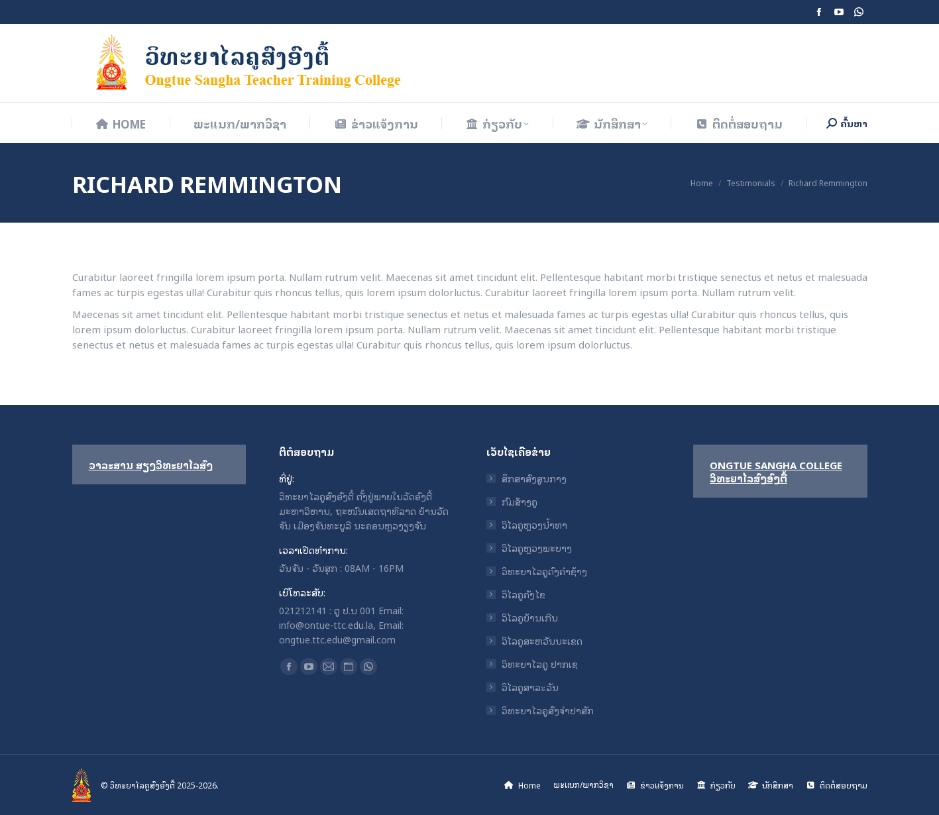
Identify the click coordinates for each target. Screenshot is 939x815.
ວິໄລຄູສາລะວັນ (530, 687)
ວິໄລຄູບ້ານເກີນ (530, 617)
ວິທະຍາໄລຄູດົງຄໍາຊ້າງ (544, 571)
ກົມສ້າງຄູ (519, 501)
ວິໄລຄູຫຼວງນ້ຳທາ (534, 524)
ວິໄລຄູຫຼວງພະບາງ (537, 548)
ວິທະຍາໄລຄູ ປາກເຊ (540, 664)
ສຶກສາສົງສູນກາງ (534, 478)
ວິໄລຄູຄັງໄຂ (523, 594)
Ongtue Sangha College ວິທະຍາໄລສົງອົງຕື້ (776, 471)
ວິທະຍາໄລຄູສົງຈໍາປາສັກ (548, 710)
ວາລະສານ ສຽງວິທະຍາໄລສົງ (151, 464)
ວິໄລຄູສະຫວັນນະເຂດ (542, 640)
